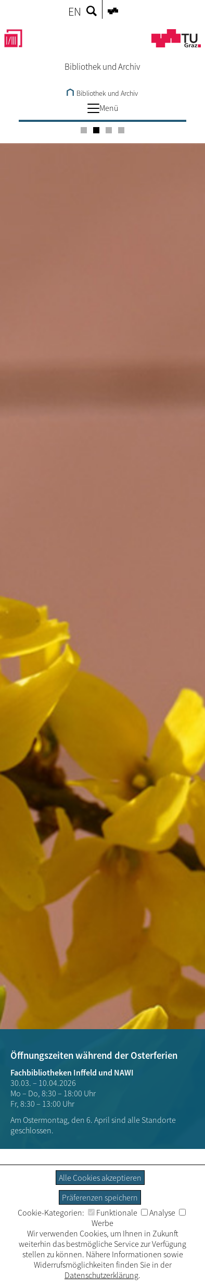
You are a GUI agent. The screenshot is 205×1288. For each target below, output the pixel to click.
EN (74, 11)
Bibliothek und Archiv (102, 93)
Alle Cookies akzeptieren (100, 1177)
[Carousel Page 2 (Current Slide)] (96, 130)
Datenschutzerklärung (101, 1275)
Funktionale (112, 1212)
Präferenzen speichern (100, 1197)
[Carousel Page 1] (84, 130)
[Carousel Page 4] (121, 130)
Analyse (158, 1212)
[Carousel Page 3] (109, 130)
